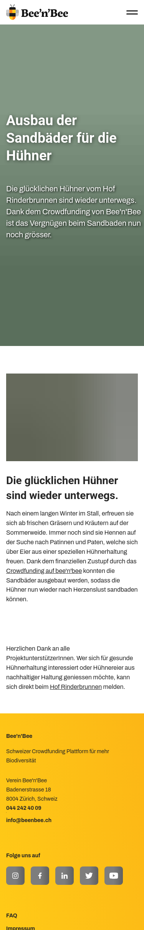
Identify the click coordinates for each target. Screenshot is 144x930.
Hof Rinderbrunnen (76, 687)
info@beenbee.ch (28, 820)
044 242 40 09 (23, 808)
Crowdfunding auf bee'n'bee (44, 571)
